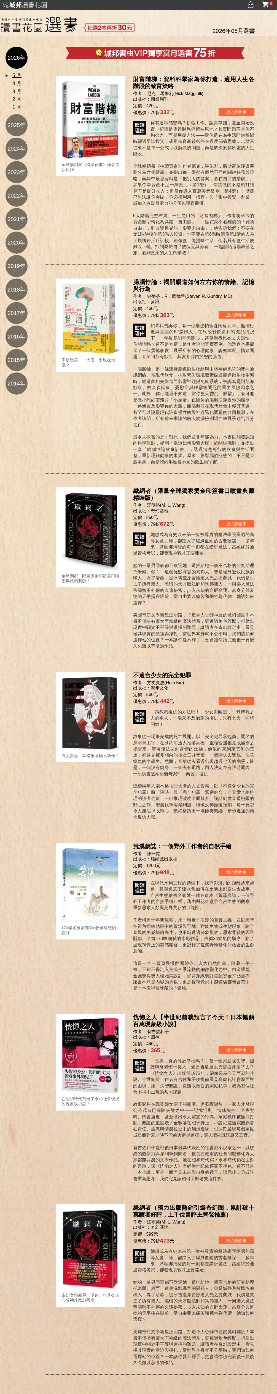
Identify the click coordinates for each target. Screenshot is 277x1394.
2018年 (17, 290)
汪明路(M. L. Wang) (166, 505)
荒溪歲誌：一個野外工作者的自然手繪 (182, 846)
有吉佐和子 (158, 1031)
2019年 (17, 266)
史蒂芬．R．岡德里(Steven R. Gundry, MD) (189, 296)
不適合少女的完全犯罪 (162, 675)
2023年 (17, 172)
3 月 (16, 91)
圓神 (155, 1037)
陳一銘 (154, 853)
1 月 (16, 107)
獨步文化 (159, 688)
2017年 (17, 313)
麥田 (155, 301)
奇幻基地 (159, 510)
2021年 (17, 219)
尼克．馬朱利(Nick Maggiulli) (175, 93)
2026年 (17, 58)
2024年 (17, 149)
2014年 (17, 383)
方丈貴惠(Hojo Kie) (165, 682)
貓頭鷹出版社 (164, 859)
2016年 (17, 337)
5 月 (16, 75)
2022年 (17, 196)
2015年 (17, 360)
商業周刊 (159, 99)
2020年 (17, 243)
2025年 (17, 125)
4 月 (16, 83)
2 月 (16, 99)
